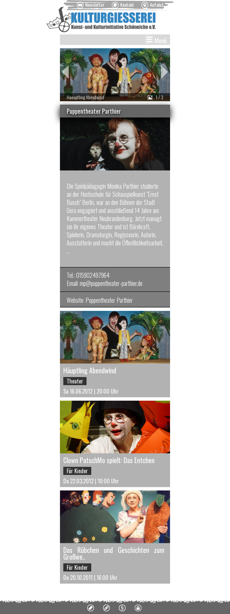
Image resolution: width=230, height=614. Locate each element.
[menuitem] (90, 5)
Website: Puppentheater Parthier (100, 300)
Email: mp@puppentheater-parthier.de (104, 283)
